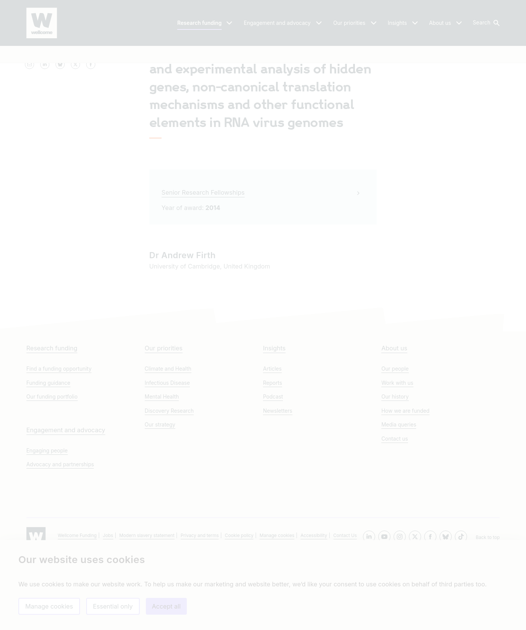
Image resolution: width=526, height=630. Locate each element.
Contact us (394, 513)
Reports (272, 457)
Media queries (398, 499)
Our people (394, 444)
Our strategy (160, 499)
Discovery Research (169, 485)
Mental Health (162, 472)
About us (394, 423)
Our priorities (164, 423)
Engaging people (47, 525)
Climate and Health (168, 444)
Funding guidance (48, 457)
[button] (486, 23)
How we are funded (405, 485)
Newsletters (277, 485)
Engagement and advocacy (65, 504)
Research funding (51, 423)
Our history (394, 472)
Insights (274, 423)
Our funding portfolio (52, 472)
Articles (272, 444)
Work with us (397, 457)
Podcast (273, 472)
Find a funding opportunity (59, 444)
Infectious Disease (167, 457)
